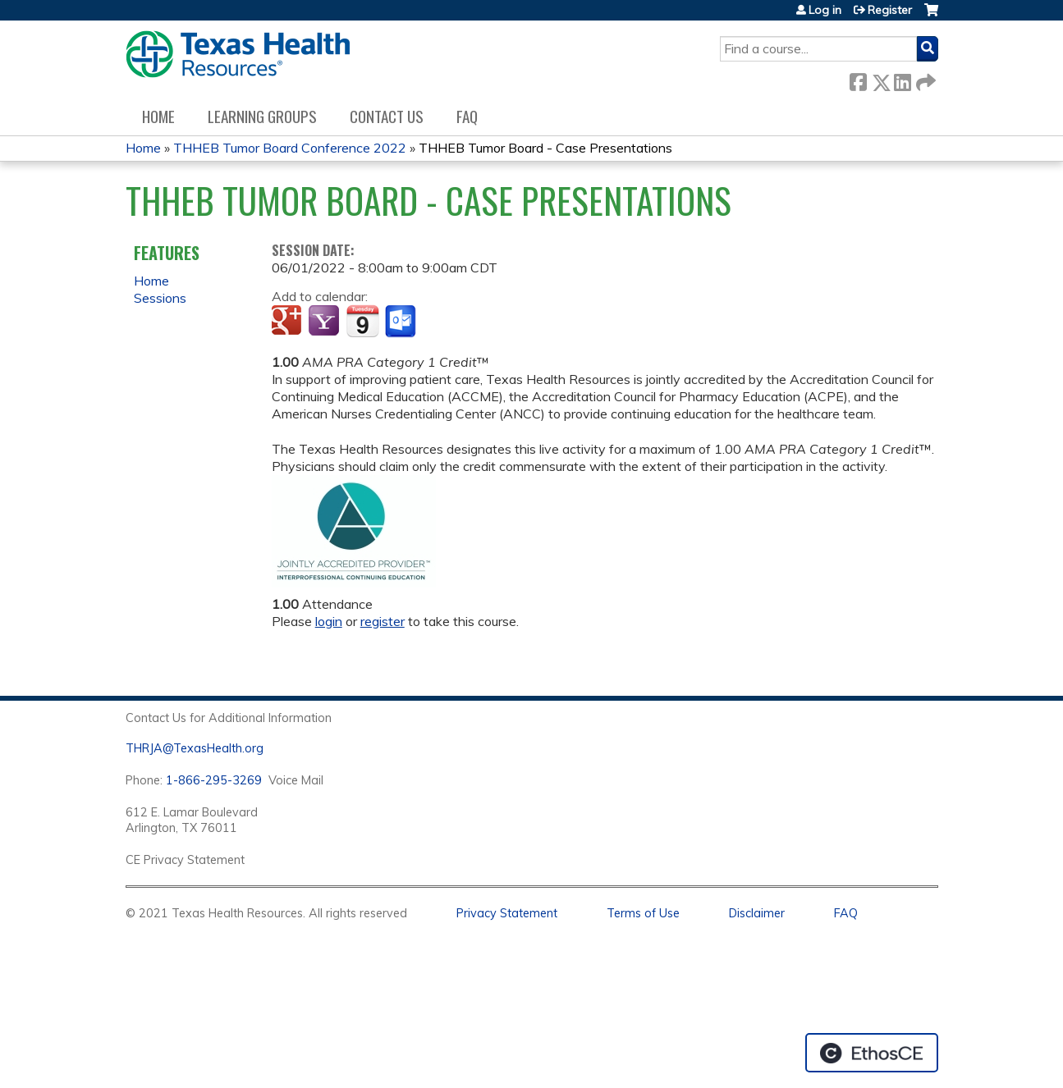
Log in (825, 10)
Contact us (387, 116)
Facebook (858, 79)
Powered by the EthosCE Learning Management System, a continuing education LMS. (871, 1052)
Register (890, 10)
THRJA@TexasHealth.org (194, 748)
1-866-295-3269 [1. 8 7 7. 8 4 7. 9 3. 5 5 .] (214, 780)
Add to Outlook (402, 321)
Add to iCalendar (362, 320)
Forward (924, 79)
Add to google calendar (288, 321)
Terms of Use (643, 913)
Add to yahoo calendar (325, 321)
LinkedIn (902, 79)
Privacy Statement (506, 913)
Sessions (160, 298)
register (382, 621)
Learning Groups (262, 116)
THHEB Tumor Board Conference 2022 (289, 147)
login (328, 621)
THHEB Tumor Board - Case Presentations (545, 147)
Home (158, 116)
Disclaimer (757, 913)
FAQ (467, 116)
